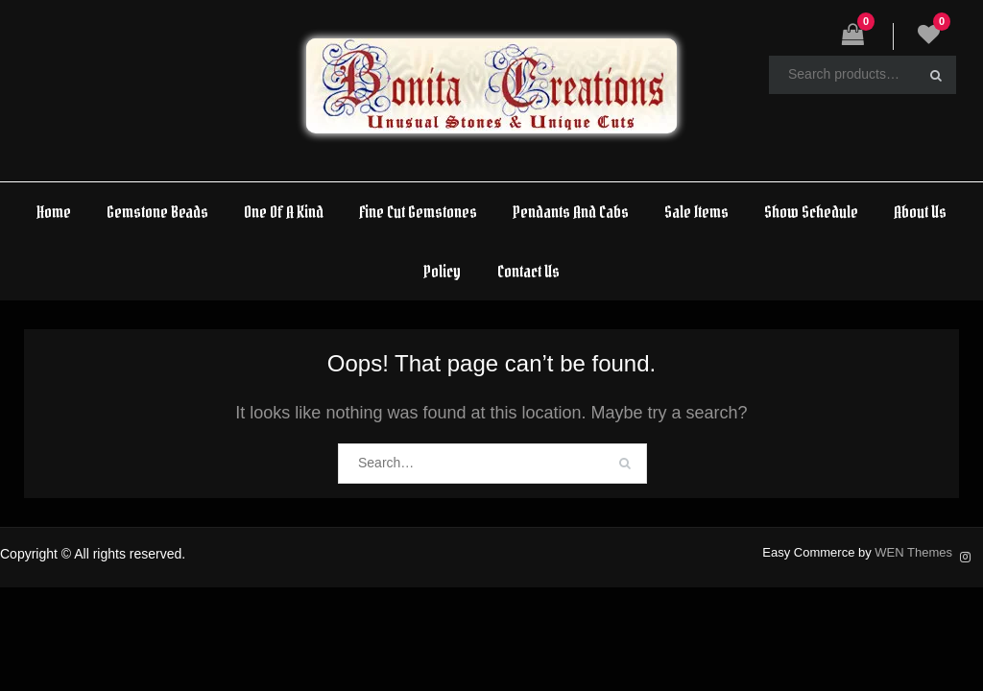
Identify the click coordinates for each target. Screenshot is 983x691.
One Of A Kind (284, 212)
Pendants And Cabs (571, 212)
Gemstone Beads (157, 212)
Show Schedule (811, 212)
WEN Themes (913, 552)
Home (53, 212)
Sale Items (696, 212)
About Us (920, 212)
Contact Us (528, 271)
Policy (442, 271)
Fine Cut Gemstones (418, 212)
